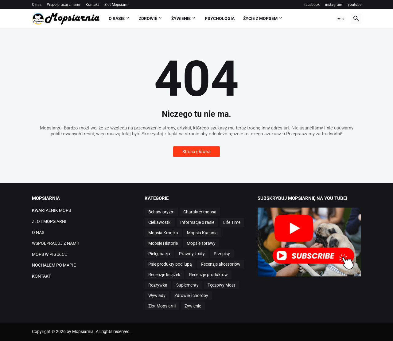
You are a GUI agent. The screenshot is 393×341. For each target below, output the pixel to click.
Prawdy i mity (192, 253)
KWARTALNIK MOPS (51, 210)
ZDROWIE (148, 18)
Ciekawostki (159, 222)
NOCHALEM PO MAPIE (54, 265)
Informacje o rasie (197, 222)
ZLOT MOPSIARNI (49, 221)
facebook (312, 4)
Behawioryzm (161, 211)
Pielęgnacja (159, 253)
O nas (36, 4)
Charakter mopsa (199, 211)
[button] (341, 19)
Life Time (231, 222)
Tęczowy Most (221, 285)
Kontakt (92, 4)
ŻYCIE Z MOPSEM (260, 18)
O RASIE (117, 18)
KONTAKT (41, 276)
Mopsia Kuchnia (202, 232)
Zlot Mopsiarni (116, 4)
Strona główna (196, 151)
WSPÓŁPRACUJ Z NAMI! (55, 243)
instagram (333, 4)
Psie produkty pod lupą (170, 264)
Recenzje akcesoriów (220, 264)
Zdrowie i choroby (191, 295)
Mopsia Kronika (163, 232)
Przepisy (222, 253)
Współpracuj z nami (63, 4)
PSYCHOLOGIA (220, 18)
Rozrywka (157, 285)
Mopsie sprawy (201, 243)
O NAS (38, 232)
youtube (354, 4)
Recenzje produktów (208, 274)
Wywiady (156, 295)
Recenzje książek (164, 274)
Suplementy (187, 285)
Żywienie (193, 305)
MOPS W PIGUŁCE (49, 254)
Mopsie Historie (163, 243)
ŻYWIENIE (181, 18)
